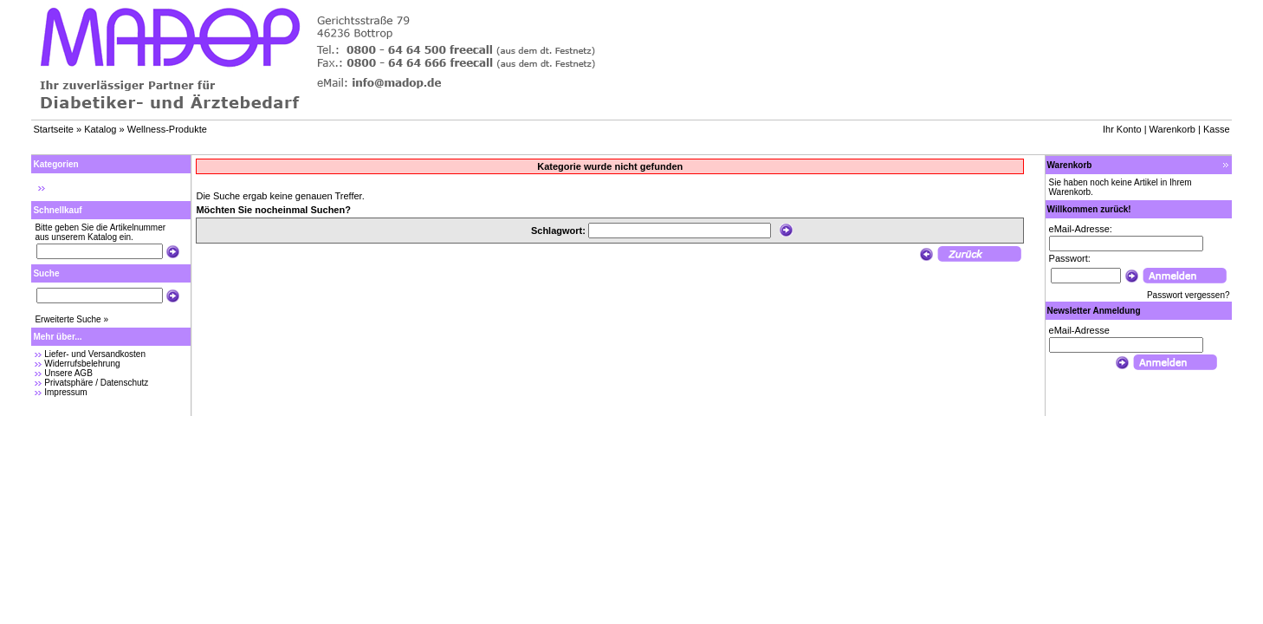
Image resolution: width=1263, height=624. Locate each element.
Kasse (1216, 129)
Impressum (65, 392)
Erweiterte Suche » (71, 319)
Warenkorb (1172, 129)
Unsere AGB (68, 373)
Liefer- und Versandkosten (95, 354)
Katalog (100, 129)
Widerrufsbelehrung (82, 363)
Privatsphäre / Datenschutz (96, 382)
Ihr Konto (1122, 129)
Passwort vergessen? (1188, 295)
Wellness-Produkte (167, 129)
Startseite (53, 129)
